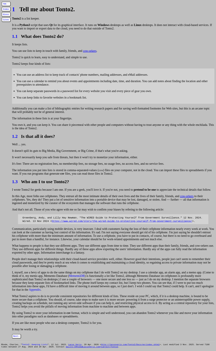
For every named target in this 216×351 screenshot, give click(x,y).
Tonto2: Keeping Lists (35, 344)
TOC (4, 4)
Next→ (16, 336)
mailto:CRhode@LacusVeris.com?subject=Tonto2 (92, 347)
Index (6, 9)
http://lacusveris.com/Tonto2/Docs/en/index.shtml (130, 344)
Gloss (6, 14)
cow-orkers (89, 50)
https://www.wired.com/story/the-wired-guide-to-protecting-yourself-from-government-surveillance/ (122, 221)
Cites (6, 19)
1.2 (15, 136)
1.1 (15, 36)
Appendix (35, 289)
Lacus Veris (75, 344)
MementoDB (77, 275)
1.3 (15, 181)
